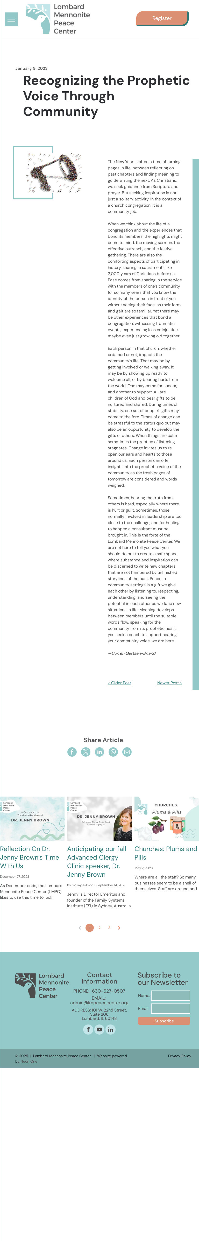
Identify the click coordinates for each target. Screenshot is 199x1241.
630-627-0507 (108, 991)
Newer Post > (169, 683)
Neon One (28, 1061)
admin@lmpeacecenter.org (99, 1003)
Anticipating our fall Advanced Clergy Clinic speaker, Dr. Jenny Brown (96, 862)
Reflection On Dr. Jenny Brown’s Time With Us (29, 857)
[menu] (11, 19)
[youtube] (99, 1030)
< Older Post (119, 683)
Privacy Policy (179, 1056)
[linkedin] (110, 1030)
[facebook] (88, 1030)
